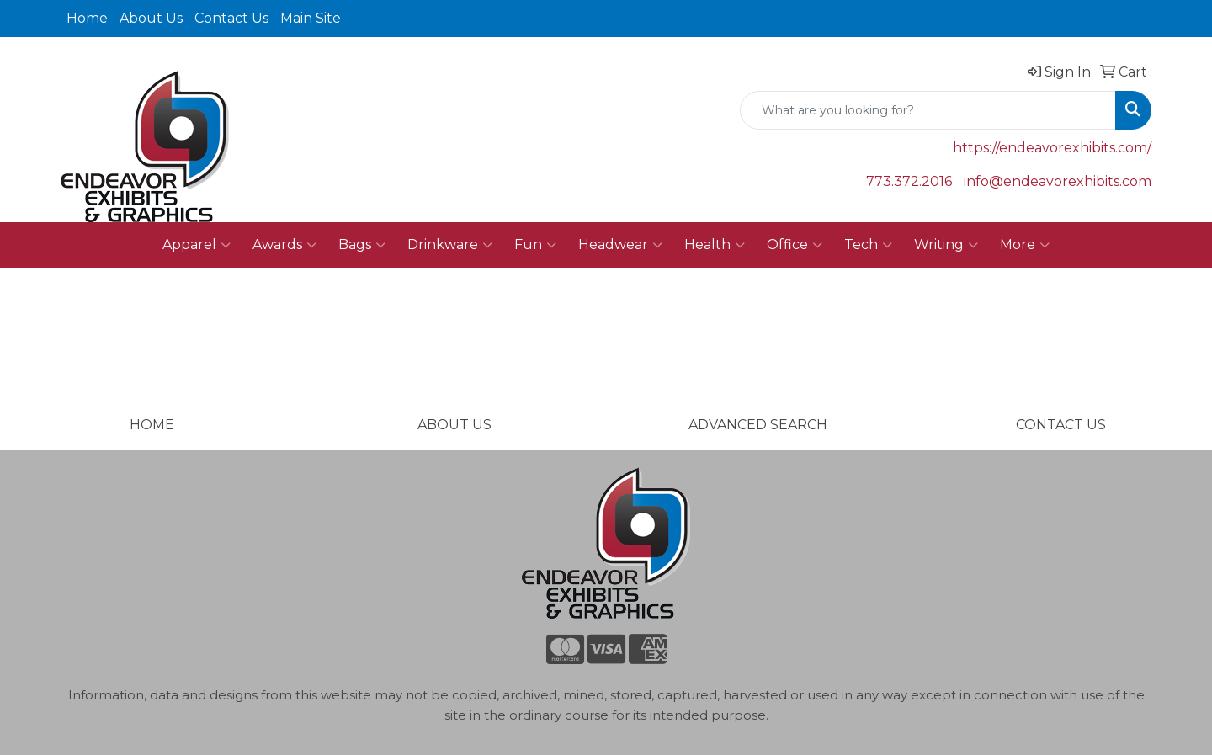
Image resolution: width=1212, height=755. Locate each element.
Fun (535, 245)
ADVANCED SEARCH (757, 425)
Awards (284, 245)
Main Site (310, 18)
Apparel (196, 245)
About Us (151, 18)
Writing (946, 245)
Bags (361, 245)
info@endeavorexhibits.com (1057, 181)
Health (714, 245)
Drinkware (449, 245)
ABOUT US (454, 425)
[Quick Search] (928, 110)
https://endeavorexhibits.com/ (1052, 148)
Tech (868, 245)
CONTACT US (1061, 425)
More (1025, 245)
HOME (152, 425)
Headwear (620, 245)
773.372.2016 (909, 181)
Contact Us (231, 18)
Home (87, 18)
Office (794, 245)
